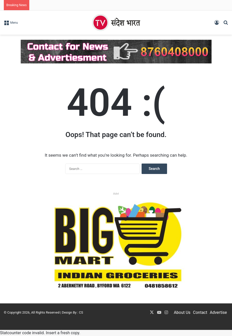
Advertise (218, 312)
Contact (200, 312)
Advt (116, 193)
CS (81, 312)
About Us (182, 312)
